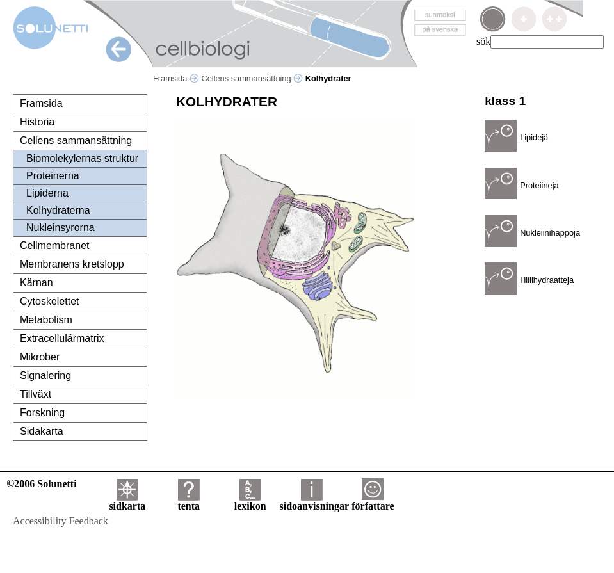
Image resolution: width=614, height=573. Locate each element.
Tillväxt (35, 394)
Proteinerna (52, 175)
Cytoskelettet (49, 301)
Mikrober (40, 356)
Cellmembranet (54, 245)
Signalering (45, 375)
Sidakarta (41, 431)
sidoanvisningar (314, 502)
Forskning (42, 412)
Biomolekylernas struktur (82, 158)
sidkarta (127, 502)
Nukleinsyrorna (60, 227)
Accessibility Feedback (60, 520)
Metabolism (46, 319)
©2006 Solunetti (41, 483)
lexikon (250, 502)
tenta (188, 502)
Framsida (176, 78)
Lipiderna (47, 193)
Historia (37, 122)
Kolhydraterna (58, 210)
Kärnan (36, 282)
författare (372, 502)
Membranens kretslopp (72, 264)
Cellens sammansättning (252, 78)
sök (483, 41)
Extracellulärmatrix (62, 338)
